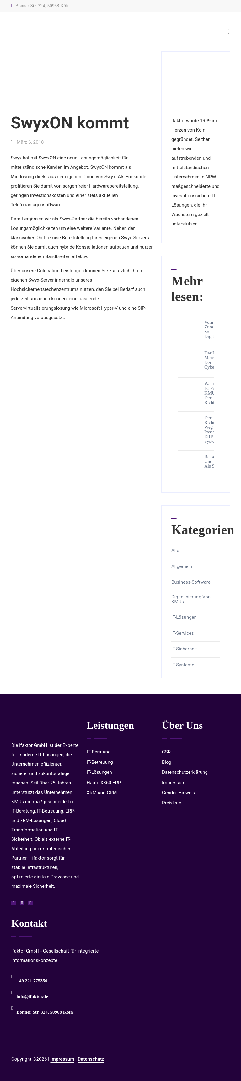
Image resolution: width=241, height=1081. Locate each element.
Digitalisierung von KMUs (191, 599)
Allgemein (181, 566)
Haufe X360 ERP (104, 782)
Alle (175, 550)
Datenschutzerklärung (185, 772)
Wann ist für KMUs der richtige (212, 393)
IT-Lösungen (184, 617)
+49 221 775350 (31, 980)
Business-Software (191, 582)
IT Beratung (98, 752)
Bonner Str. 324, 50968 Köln (40, 5)
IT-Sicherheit (184, 649)
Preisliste (171, 803)
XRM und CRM (102, 792)
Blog (166, 762)
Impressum (173, 782)
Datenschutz (91, 1059)
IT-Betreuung (100, 762)
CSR (166, 752)
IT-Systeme (182, 665)
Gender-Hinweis (178, 792)
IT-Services (182, 633)
